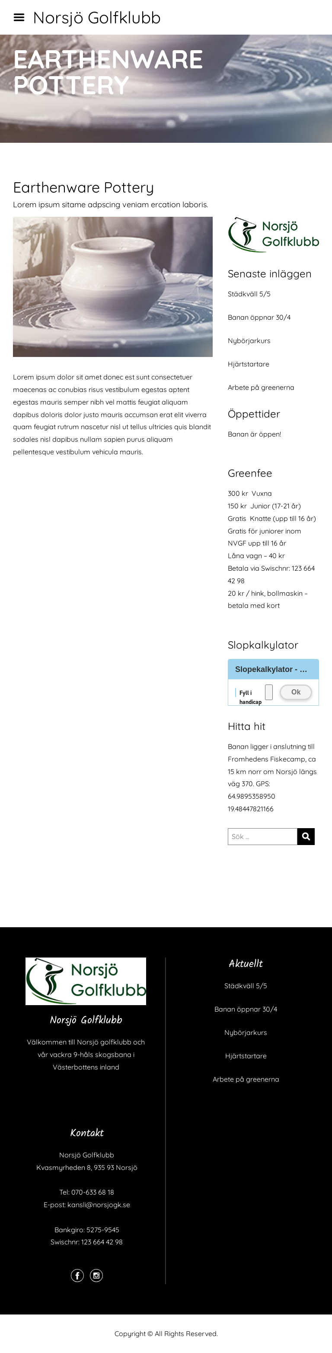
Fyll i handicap (250, 693)
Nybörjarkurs (249, 340)
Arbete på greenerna (261, 387)
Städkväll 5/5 (249, 293)
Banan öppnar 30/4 (259, 317)
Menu (22, 17)
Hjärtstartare (248, 364)
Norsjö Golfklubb (97, 17)
